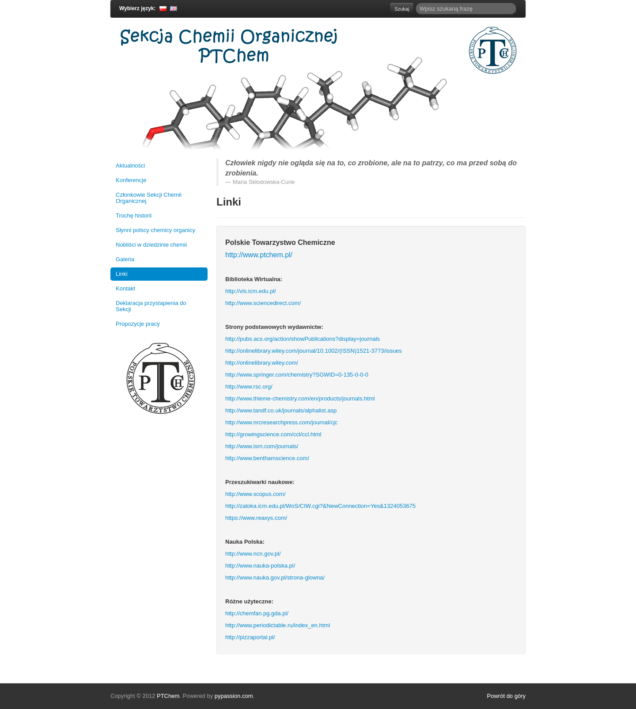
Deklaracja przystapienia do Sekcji (151, 306)
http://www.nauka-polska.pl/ (260, 565)
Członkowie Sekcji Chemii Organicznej (149, 197)
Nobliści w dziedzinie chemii (151, 244)
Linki (122, 274)
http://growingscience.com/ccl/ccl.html (273, 434)
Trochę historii (133, 215)
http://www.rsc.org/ (249, 386)
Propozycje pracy (138, 323)
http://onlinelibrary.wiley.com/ (261, 362)
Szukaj (401, 8)
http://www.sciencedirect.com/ (263, 303)
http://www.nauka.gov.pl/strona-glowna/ (275, 577)
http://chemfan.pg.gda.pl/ (256, 613)
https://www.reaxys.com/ (256, 518)
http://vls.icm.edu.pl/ (250, 291)
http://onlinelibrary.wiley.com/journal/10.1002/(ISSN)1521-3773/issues (313, 350)
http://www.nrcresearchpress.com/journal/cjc (281, 422)
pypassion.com (234, 696)
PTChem (168, 696)
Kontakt (125, 288)
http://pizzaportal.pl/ (250, 637)
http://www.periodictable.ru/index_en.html (277, 625)
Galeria (125, 259)
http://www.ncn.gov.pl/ (253, 553)
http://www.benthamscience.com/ (267, 458)
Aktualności (130, 165)
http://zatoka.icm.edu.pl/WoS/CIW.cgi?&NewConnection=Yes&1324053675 (320, 506)
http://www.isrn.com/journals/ (261, 446)
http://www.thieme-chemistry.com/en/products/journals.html (300, 398)
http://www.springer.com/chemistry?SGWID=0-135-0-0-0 (296, 374)
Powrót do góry (506, 696)
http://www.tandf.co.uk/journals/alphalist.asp (281, 410)
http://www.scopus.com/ (255, 494)
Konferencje (131, 180)
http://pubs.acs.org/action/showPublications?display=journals (302, 338)
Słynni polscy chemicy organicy (155, 230)
